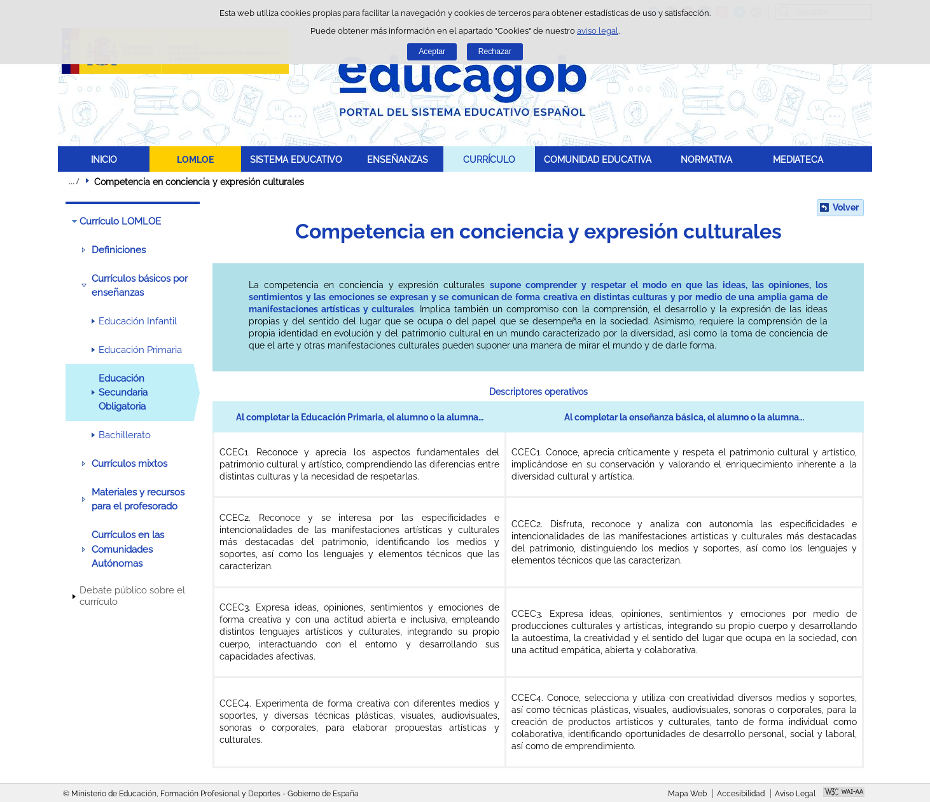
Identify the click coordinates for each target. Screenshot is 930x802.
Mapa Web (687, 793)
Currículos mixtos (129, 463)
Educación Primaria (140, 350)
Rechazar (494, 51)
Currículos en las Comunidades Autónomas (128, 549)
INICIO (104, 159)
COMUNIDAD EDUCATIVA (597, 159)
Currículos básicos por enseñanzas (140, 285)
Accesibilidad (741, 793)
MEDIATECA (798, 159)
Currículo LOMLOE (120, 221)
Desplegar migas (73, 181)
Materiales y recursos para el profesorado (138, 499)
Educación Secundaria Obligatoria (123, 393)
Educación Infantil (138, 321)
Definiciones (119, 250)
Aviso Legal (795, 793)
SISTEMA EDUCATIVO (296, 159)
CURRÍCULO (489, 159)
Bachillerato (125, 435)
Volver (846, 207)
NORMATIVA (706, 159)
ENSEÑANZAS (397, 159)
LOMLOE (195, 159)
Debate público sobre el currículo (132, 595)
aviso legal (597, 31)
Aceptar (432, 51)
